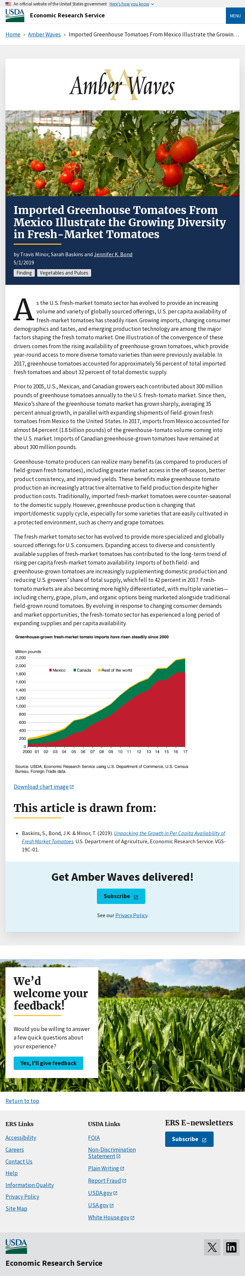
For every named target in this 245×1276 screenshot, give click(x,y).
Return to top (22, 1101)
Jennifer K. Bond (113, 254)
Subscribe (117, 896)
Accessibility (20, 1137)
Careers (14, 1149)
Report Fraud (104, 1180)
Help (11, 1173)
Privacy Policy (131, 915)
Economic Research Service (67, 15)
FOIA (94, 1137)
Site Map (16, 1208)
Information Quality (29, 1185)
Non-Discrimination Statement (112, 1153)
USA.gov (98, 1205)
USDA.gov (100, 1193)
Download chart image (41, 786)
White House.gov (108, 1217)
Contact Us (18, 1161)
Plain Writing (103, 1168)
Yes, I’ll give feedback (48, 1063)
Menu (235, 16)
